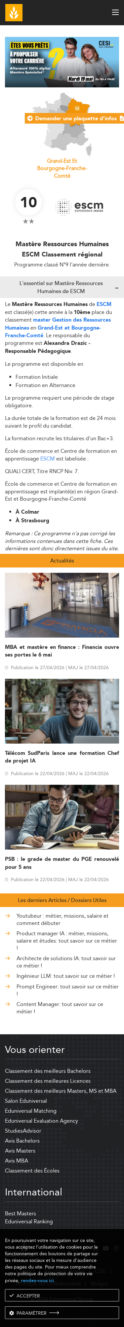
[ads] (62, 85)
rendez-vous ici (37, 1280)
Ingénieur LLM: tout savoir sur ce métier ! (66, 976)
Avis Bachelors (22, 1141)
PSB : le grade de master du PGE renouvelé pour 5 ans (62, 863)
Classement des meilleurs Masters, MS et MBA (60, 1091)
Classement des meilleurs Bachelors (48, 1071)
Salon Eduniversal (26, 1101)
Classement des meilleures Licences (48, 1081)
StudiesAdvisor (23, 1131)
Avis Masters (20, 1151)
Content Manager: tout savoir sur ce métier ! (60, 1008)
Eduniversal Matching (31, 1111)
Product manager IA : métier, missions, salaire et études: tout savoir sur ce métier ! (67, 941)
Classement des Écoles (32, 1171)
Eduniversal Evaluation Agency (41, 1121)
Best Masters (20, 1213)
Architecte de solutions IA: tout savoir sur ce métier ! (66, 962)
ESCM (104, 304)
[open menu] (115, 12)
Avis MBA (16, 1161)
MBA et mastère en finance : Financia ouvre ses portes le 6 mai (62, 651)
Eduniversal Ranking (29, 1221)
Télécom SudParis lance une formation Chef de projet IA (62, 757)
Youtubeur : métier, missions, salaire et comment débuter (62, 919)
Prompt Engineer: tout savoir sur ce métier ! (68, 990)
